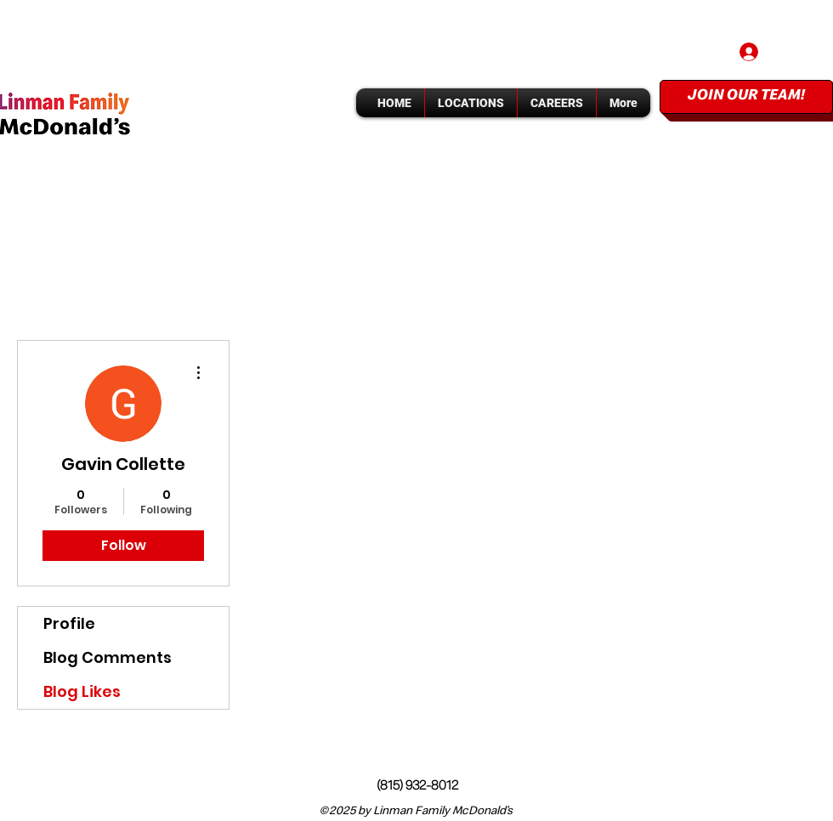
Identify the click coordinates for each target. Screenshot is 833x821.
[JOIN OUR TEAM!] (746, 97)
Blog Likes (82, 691)
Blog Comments (107, 657)
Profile (69, 623)
